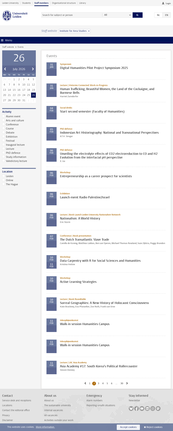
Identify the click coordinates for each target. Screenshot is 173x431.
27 (4, 100)
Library (82, 3)
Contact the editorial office (16, 410)
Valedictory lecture (14, 161)
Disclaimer (7, 420)
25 (28, 95)
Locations (7, 405)
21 (9, 95)
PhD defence (11, 153)
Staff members (41, 3)
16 (18, 90)
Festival (8, 140)
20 (4, 95)
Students (26, 3)
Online (7, 180)
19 (33, 90)
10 (23, 84)
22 (14, 95)
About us (49, 400)
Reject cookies (154, 427)
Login (168, 3)
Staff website (8, 47)
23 (18, 95)
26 (33, 95)
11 (28, 84)
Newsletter (134, 400)
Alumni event (11, 116)
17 (23, 90)
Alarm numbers (94, 400)
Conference (10, 124)
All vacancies (50, 415)
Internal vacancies (53, 410)
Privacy (6, 415)
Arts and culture (13, 120)
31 (23, 100)
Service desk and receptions (16, 400)
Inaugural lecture (13, 144)
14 (9, 90)
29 (14, 100)
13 (4, 90)
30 (18, 100)
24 (23, 95)
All (105, 15)
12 (33, 84)
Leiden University (10, 3)
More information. (45, 427)
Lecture (8, 149)
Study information (14, 157)
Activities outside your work (58, 420)
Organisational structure (64, 3)
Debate (8, 132)
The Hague (10, 184)
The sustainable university (57, 405)
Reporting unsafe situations (100, 405)
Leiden (8, 176)
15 (14, 90)
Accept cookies (128, 427)
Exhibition (10, 136)
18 (28, 90)
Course (8, 128)
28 (9, 100)
